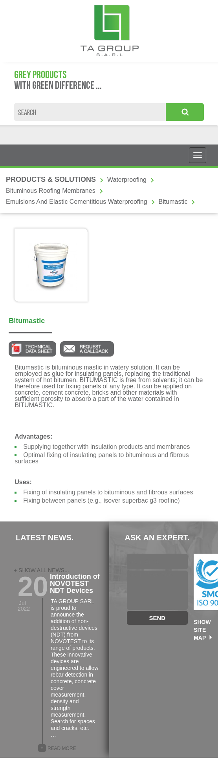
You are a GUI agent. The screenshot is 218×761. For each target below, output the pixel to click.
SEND (157, 618)
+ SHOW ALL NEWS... (41, 570)
